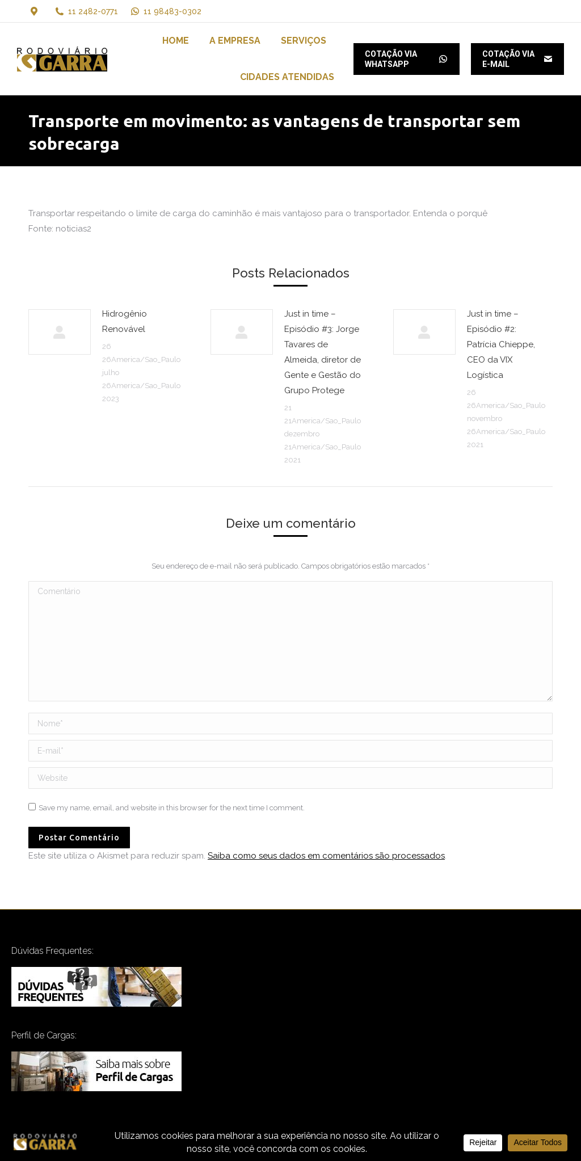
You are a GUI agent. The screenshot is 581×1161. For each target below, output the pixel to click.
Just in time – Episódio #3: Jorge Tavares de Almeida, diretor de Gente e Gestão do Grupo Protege (322, 352)
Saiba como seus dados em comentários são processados (326, 856)
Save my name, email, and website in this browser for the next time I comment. (172, 808)
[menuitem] (175, 41)
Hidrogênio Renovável (124, 321)
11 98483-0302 (165, 11)
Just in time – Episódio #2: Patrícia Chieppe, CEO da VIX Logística (501, 344)
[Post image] (59, 332)
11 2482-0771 (93, 11)
